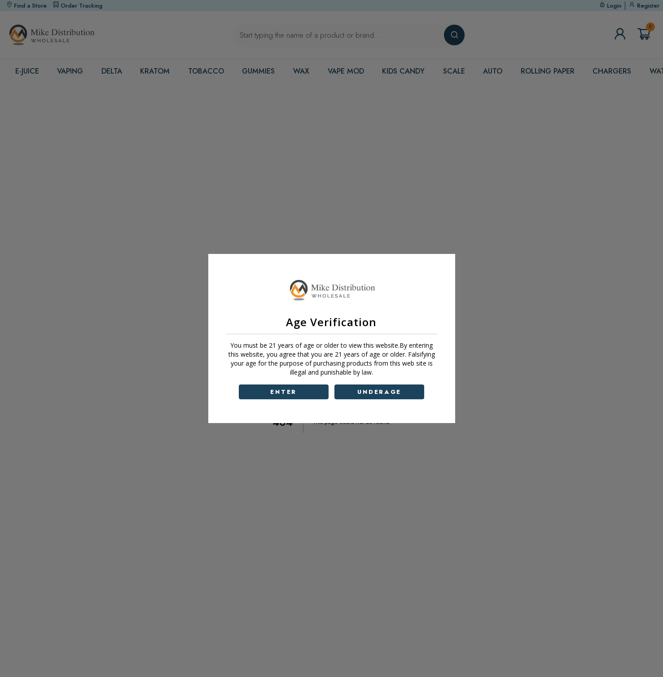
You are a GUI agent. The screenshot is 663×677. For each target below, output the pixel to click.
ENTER (283, 392)
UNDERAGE (379, 392)
